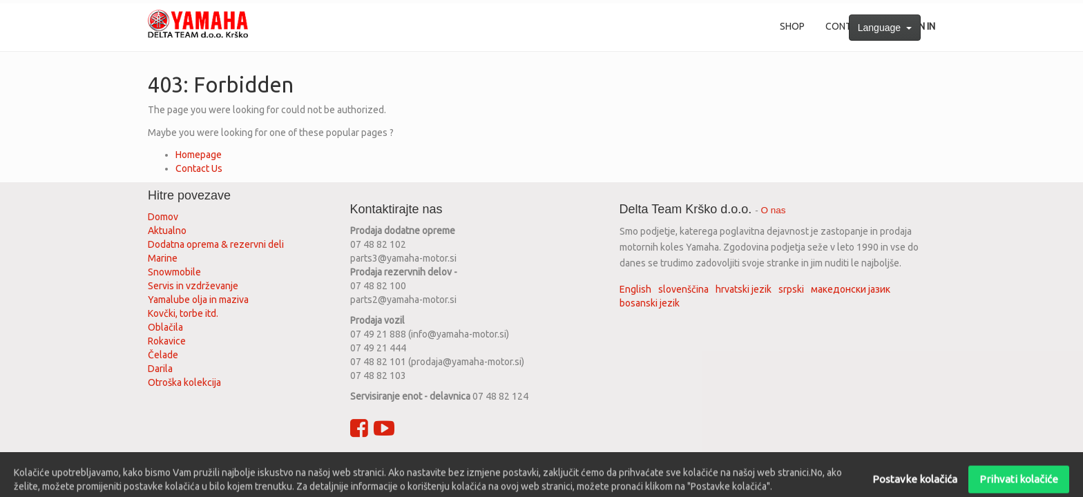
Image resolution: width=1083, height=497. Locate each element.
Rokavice (167, 341)
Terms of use (335, 464)
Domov (163, 216)
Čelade (163, 354)
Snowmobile (174, 271)
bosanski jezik (650, 303)
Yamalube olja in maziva (198, 299)
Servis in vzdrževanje (193, 285)
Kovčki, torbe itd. (183, 313)
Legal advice (462, 464)
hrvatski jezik (743, 289)
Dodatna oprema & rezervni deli (216, 244)
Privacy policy (399, 464)
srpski (791, 289)
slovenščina (683, 289)
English (635, 289)
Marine (163, 258)
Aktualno (167, 230)
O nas (773, 210)
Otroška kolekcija (184, 382)
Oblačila (165, 327)
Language (885, 27)
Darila (160, 368)
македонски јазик (850, 289)
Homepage (198, 154)
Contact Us (198, 168)
